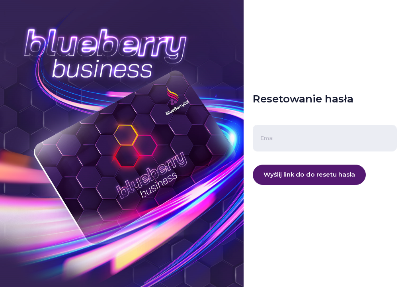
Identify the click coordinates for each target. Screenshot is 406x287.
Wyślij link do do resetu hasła (309, 174)
